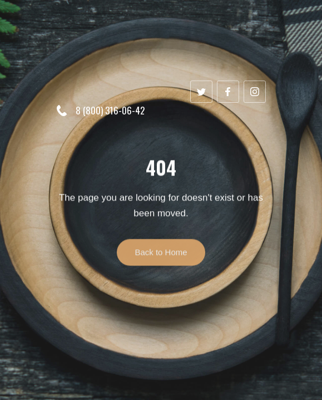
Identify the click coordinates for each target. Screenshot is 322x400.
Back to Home (161, 257)
